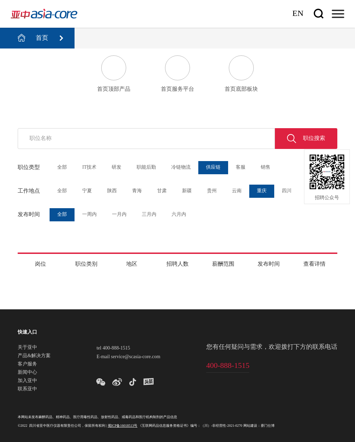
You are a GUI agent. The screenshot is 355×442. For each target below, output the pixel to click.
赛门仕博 (268, 426)
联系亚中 (27, 389)
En (297, 13)
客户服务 (27, 364)
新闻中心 (27, 372)
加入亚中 (27, 381)
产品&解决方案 (34, 356)
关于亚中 (27, 347)
